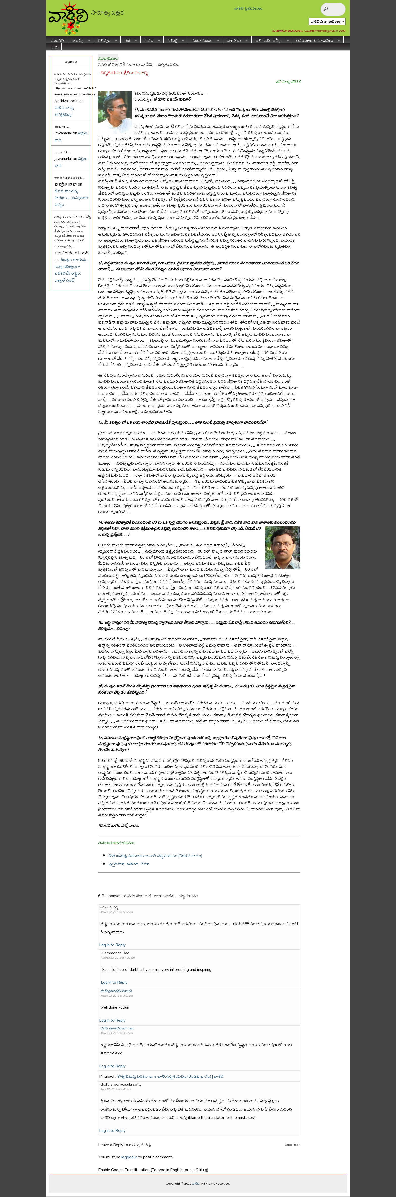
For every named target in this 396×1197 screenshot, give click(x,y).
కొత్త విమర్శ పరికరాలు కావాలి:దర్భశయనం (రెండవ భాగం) (155, 855)
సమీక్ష (174, 39)
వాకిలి (195, 1183)
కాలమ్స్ (79, 39)
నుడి (54, 46)
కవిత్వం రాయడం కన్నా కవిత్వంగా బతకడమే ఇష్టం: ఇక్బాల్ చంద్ (71, 269)
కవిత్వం (105, 39)
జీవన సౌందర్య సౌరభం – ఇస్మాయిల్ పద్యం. (71, 198)
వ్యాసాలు (235, 39)
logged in (129, 1157)
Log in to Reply (112, 944)
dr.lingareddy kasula (116, 990)
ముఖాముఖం (203, 39)
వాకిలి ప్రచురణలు (248, 8)
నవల (150, 39)
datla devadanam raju (117, 1028)
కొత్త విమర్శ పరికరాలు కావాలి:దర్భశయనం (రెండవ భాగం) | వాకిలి (170, 1076)
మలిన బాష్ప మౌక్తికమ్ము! (64, 110)
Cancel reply (292, 1144)
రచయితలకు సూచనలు (316, 39)
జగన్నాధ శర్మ (140, 1144)
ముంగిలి (57, 39)
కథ (129, 39)
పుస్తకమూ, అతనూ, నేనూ (128, 864)
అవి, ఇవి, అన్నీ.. (270, 39)
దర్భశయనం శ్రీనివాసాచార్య (124, 72)
